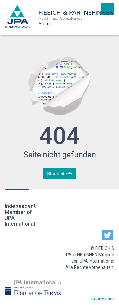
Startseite (59, 173)
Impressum (102, 298)
